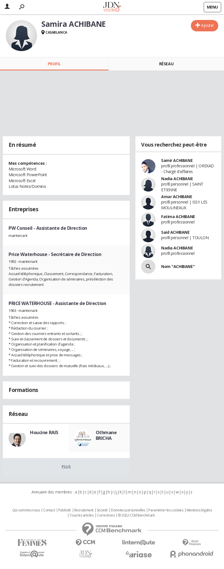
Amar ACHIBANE (176, 196)
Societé (102, 510)
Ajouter (207, 25)
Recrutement (83, 510)
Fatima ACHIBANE (178, 216)
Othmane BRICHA (106, 435)
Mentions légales (199, 510)
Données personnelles (128, 510)
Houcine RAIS (44, 432)
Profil (54, 63)
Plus (66, 466)
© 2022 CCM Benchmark (136, 515)
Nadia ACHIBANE (177, 178)
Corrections (106, 515)
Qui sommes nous (26, 510)
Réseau (166, 63)
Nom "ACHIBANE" (178, 266)
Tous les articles (81, 515)
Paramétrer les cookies (165, 510)
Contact (49, 510)
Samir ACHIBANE (177, 160)
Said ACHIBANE (175, 232)
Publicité (64, 510)
